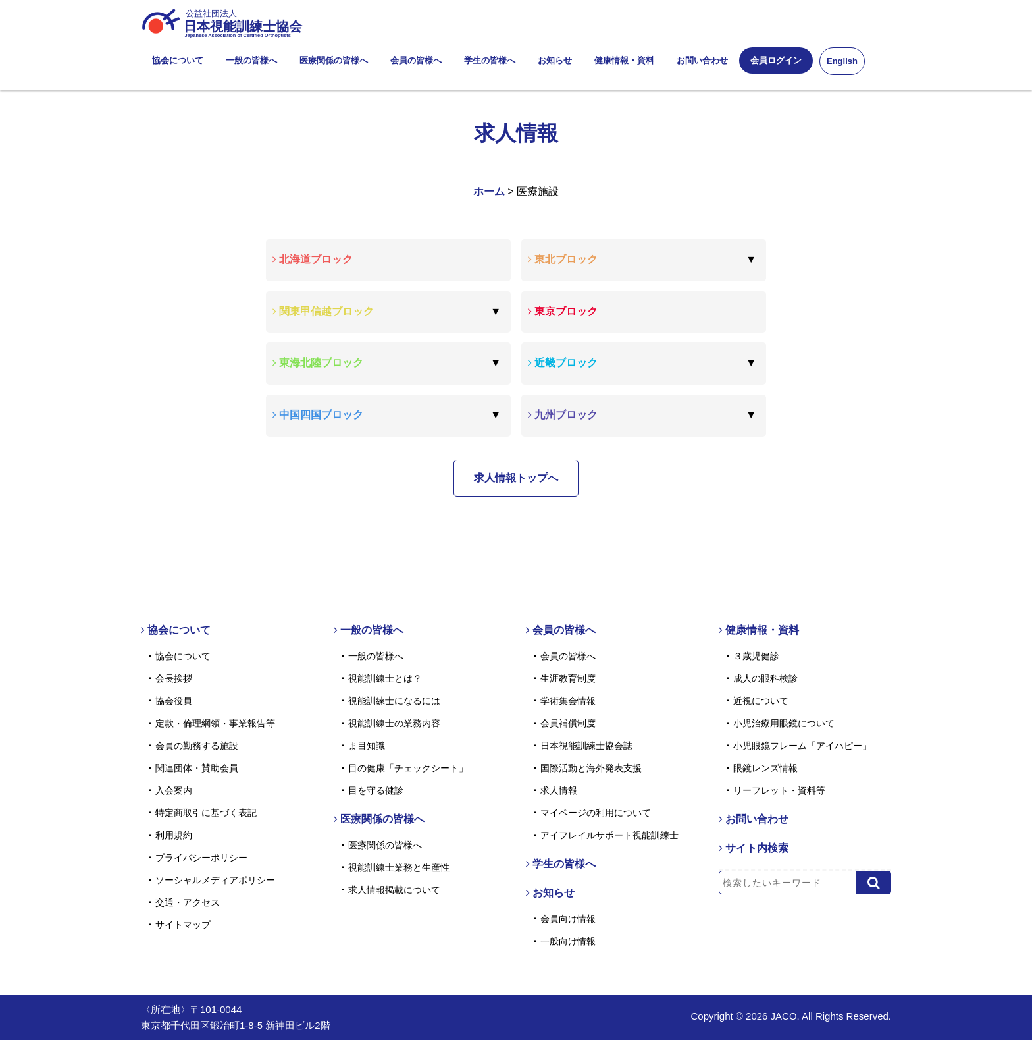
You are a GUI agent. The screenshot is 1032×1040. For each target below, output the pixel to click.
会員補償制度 (568, 723)
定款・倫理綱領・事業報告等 (215, 723)
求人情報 (558, 790)
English (842, 61)
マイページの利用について (595, 812)
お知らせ (555, 60)
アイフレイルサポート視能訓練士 (609, 835)
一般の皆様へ (251, 60)
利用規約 (173, 835)
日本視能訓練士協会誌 (586, 745)
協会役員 (173, 701)
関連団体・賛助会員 (196, 768)
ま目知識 (366, 745)
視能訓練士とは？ (385, 678)
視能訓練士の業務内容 (394, 723)
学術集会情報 (568, 701)
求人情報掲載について (394, 890)
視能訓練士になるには (394, 701)
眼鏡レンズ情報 (765, 768)
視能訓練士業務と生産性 (399, 867)
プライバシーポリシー (201, 857)
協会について (177, 60)
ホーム (489, 191)
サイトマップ (183, 924)
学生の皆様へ (489, 60)
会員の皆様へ (416, 60)
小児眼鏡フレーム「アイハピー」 (802, 745)
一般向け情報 (568, 941)
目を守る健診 (375, 790)
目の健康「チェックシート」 (408, 768)
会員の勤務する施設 (196, 745)
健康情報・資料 (624, 60)
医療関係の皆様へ (333, 60)
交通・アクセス (187, 902)
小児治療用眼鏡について (784, 723)
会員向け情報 (568, 919)
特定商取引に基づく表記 (206, 812)
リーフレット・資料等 (779, 790)
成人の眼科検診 (765, 678)
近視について (760, 701)
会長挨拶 (173, 678)
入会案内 (173, 790)
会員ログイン (776, 60)
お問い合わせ (702, 60)
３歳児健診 (756, 656)
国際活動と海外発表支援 (591, 768)
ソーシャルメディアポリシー (215, 880)
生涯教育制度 (568, 678)
